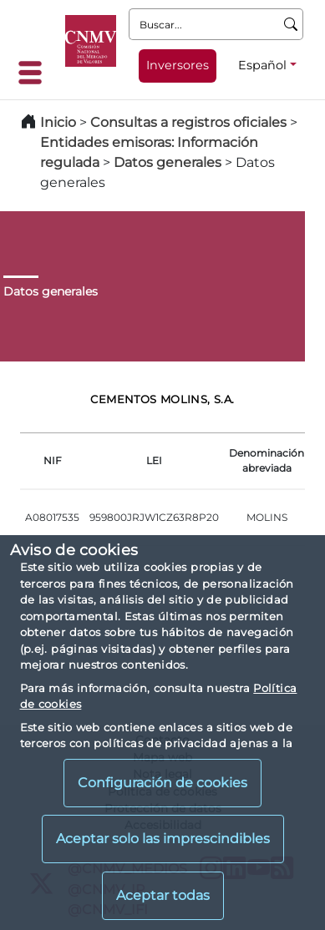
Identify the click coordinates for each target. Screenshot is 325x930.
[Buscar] (291, 24)
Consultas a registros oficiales (188, 122)
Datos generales (167, 162)
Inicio (58, 122)
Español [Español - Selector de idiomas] (262, 65)
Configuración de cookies (162, 783)
